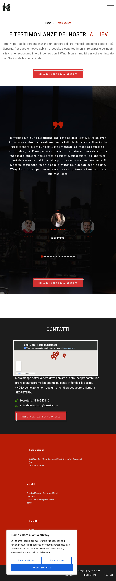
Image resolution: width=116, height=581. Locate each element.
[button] (42, 256)
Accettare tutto (42, 567)
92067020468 (38, 466)
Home (48, 22)
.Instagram (89, 575)
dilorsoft (95, 570)
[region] (41, 552)
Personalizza (26, 560)
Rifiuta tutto (57, 560)
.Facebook (69, 575)
